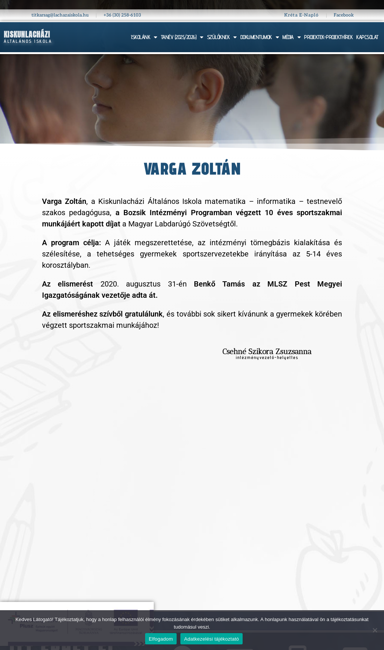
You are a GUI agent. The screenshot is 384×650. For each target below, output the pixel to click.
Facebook (344, 15)
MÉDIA (291, 37)
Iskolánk (20, 576)
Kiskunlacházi (27, 34)
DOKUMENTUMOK (259, 37)
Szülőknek (22, 593)
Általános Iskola (28, 41)
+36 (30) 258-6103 (122, 15)
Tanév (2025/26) (31, 584)
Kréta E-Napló (301, 15)
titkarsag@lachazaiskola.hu (60, 15)
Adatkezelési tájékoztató (211, 639)
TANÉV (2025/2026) (182, 37)
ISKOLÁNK (144, 37)
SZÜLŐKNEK (222, 37)
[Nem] (374, 630)
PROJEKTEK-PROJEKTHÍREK (328, 37)
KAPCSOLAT (367, 37)
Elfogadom (161, 639)
